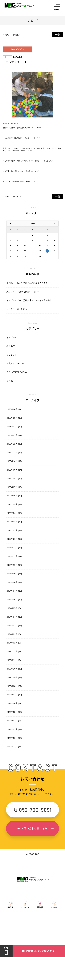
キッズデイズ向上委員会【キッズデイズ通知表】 (29, 300)
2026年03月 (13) (14, 418)
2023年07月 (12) (14, 695)
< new (5, 34)
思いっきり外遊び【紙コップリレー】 (23, 292)
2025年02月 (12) (14, 530)
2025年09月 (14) (14, 470)
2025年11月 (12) (14, 452)
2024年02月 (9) (13, 634)
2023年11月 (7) (13, 660)
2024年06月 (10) (14, 599)
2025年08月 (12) (14, 478)
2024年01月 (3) (13, 643)
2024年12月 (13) (14, 548)
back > (17, 34)
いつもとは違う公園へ (16, 309)
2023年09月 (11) (14, 677)
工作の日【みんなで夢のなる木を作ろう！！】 (28, 283)
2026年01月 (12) (14, 435)
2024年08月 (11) (14, 582)
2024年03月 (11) (14, 625)
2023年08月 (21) (14, 686)
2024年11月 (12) (14, 556)
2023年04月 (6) (13, 721)
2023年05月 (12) (14, 712)
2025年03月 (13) (14, 522)
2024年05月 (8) (13, 608)
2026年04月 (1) (13, 409)
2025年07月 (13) (14, 487)
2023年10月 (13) (14, 669)
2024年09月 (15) (14, 574)
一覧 (57, 34)
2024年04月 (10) (14, 617)
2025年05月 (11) (14, 504)
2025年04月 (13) (14, 513)
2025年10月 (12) (14, 461)
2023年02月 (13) (14, 738)
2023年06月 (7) (13, 703)
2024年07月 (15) (14, 591)
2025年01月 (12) (14, 539)
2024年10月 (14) (14, 565)
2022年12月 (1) (13, 746)
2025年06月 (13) (14, 496)
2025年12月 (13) (14, 444)
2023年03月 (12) (14, 729)
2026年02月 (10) (14, 426)
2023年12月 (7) (13, 651)
